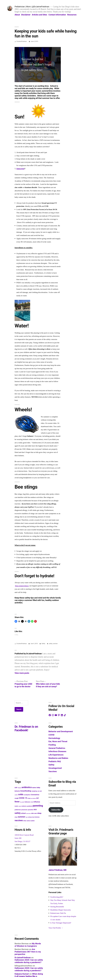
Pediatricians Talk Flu (58, 913)
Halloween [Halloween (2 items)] (27, 802)
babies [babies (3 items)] (34, 787)
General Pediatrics (56, 748)
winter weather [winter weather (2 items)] (31, 820)
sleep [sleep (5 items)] (39, 813)
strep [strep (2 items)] (16, 817)
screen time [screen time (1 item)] (28, 813)
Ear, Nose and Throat (57, 741)
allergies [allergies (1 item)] (19, 787)
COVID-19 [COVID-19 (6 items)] (23, 798)
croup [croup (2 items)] (28, 798)
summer (55, 643)
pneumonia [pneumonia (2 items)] (24, 809)
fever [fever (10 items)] (17, 801)
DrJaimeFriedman (22, 41)
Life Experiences (55, 755)
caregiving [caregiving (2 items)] (34, 791)
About (17, 14)
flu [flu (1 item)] (20, 802)
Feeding (52, 745)
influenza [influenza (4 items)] (37, 802)
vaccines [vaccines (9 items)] (19, 820)
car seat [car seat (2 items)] (39, 791)
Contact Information (57, 14)
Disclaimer (25, 14)
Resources (71, 14)
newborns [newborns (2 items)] (24, 806)
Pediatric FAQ (54, 761)
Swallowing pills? (56, 897)
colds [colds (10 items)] (20, 794)
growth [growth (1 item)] (22, 802)
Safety (43, 643)
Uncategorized (55, 768)
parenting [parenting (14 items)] (38, 805)
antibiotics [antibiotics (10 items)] (27, 787)
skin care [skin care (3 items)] (34, 813)
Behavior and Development (60, 731)
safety (50, 643)
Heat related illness (22, 586)
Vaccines (52, 771)
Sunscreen (20, 168)
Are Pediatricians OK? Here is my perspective (28, 951)
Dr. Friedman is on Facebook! (26, 728)
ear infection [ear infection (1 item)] (33, 798)
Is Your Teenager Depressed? (60, 923)
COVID (51, 735)
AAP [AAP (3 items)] (16, 787)
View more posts (22, 673)
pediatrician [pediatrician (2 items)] (18, 809)
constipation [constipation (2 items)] (27, 794)
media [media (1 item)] (20, 806)
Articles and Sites (39, 14)
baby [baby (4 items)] (38, 787)
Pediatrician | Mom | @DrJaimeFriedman (32, 6)
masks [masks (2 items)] (16, 806)
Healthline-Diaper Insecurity (60, 910)
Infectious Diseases (57, 751)
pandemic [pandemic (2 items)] (29, 806)
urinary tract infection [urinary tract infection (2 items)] (33, 817)
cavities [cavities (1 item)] (16, 794)
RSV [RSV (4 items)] (35, 810)
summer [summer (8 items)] (21, 817)
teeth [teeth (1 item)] (27, 817)
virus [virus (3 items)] (24, 820)
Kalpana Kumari (22, 974)
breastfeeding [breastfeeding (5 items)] (25, 791)
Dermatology (54, 738)
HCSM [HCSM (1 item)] (32, 802)
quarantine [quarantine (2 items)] (30, 809)
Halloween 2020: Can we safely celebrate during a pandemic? (29, 961)
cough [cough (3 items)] (16, 798)
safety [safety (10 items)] (18, 813)
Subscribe (55, 810)
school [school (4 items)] (23, 813)
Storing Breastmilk (57, 906)
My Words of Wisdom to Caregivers (28, 944)
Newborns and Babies (58, 758)
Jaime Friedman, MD (57, 870)
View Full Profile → (55, 928)
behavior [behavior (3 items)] (17, 791)
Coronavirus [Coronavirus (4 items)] (35, 795)
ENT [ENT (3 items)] (37, 798)
